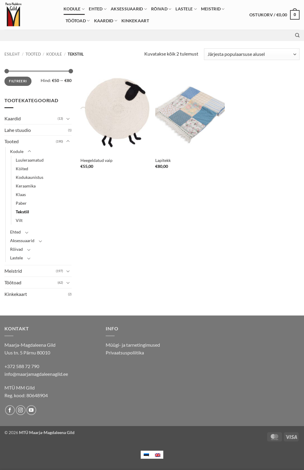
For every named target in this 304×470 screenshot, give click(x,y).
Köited (22, 168)
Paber (21, 203)
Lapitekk (163, 160)
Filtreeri (18, 81)
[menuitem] (146, 455)
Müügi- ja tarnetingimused (133, 345)
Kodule (74, 9)
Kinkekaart (135, 20)
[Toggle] (68, 118)
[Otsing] (297, 35)
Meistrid (213, 9)
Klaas (21, 194)
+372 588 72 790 (21, 366)
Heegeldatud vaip (96, 160)
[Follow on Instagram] (21, 410)
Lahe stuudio (17, 130)
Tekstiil (22, 211)
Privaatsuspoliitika (125, 352)
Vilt (19, 220)
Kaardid (106, 20)
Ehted (98, 9)
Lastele (186, 9)
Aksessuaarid (129, 9)
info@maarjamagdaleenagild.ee (36, 374)
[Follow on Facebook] (10, 410)
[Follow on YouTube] (31, 410)
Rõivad (161, 9)
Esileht (12, 54)
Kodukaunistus (29, 177)
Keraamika (26, 185)
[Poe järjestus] (252, 54)
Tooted (33, 54)
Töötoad (78, 20)
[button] (274, 15)
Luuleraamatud (30, 160)
